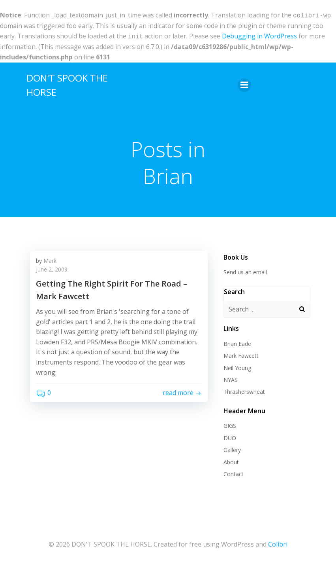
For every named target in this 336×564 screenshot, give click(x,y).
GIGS (229, 424)
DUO (229, 436)
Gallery (232, 448)
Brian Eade (237, 342)
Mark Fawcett (241, 354)
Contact (233, 472)
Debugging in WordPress (259, 35)
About (231, 460)
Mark (49, 259)
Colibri (277, 542)
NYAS (230, 378)
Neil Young (237, 366)
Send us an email (245, 270)
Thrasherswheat (244, 390)
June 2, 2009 (52, 268)
